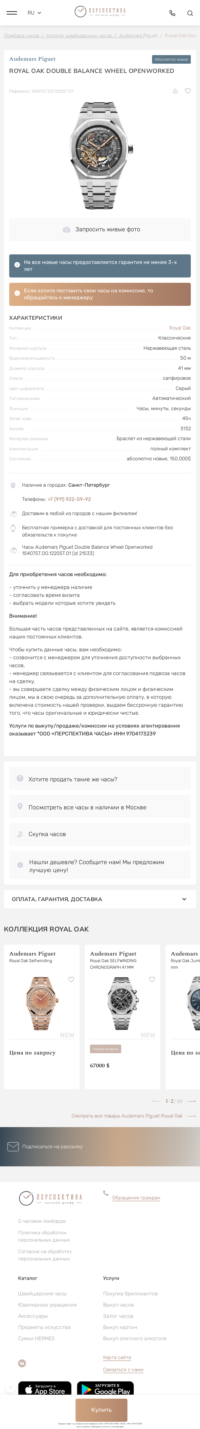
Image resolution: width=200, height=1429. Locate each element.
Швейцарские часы (42, 1293)
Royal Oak (180, 328)
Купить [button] (101, 1409)
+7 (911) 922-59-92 (69, 499)
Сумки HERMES (36, 1338)
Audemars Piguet (32, 59)
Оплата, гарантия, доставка (100, 899)
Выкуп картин (120, 1327)
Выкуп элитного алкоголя (135, 1338)
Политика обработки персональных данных (44, 1236)
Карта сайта (117, 1357)
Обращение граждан (136, 1198)
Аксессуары (33, 1316)
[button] (12, 13)
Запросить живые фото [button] (101, 229)
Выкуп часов (118, 1305)
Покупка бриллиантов (130, 1293)
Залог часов (118, 1316)
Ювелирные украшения (47, 1305)
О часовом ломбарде (42, 1221)
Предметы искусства (44, 1327)
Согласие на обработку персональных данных (45, 1255)
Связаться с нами (123, 1370)
